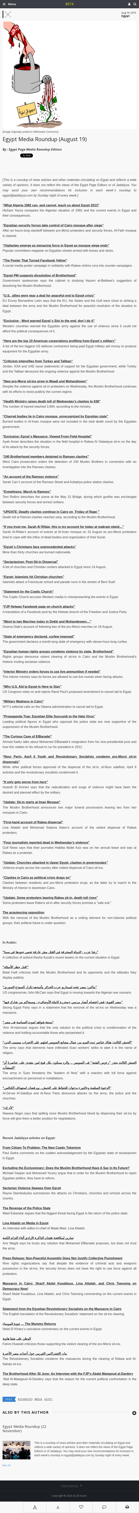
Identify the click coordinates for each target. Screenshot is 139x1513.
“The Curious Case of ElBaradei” (27, 736)
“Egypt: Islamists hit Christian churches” (33, 577)
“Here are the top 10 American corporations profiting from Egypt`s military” (59, 341)
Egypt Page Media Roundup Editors (35, 149)
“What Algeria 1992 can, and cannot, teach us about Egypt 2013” (51, 205)
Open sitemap (69, 1485)
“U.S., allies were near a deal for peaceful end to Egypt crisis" (49, 295)
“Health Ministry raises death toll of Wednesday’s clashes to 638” (51, 401)
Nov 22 (7, 1465)
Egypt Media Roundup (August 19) (45, 139)
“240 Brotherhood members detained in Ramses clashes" (46, 456)
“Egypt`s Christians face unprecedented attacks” (39, 547)
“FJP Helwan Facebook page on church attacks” (39, 606)
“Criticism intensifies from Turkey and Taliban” (38, 361)
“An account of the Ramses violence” (31, 476)
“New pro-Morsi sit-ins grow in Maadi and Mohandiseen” (45, 381)
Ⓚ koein (82, 1495)
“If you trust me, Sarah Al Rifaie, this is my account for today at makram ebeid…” (63, 526)
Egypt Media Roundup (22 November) (24, 1428)
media (39, 1399)
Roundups (25, 1399)
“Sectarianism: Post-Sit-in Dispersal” (30, 562)
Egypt (48, 1399)
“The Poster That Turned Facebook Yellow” (35, 260)
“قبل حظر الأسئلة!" (16, 967)
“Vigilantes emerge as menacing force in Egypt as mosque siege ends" (56, 245)
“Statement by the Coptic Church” (28, 591)
